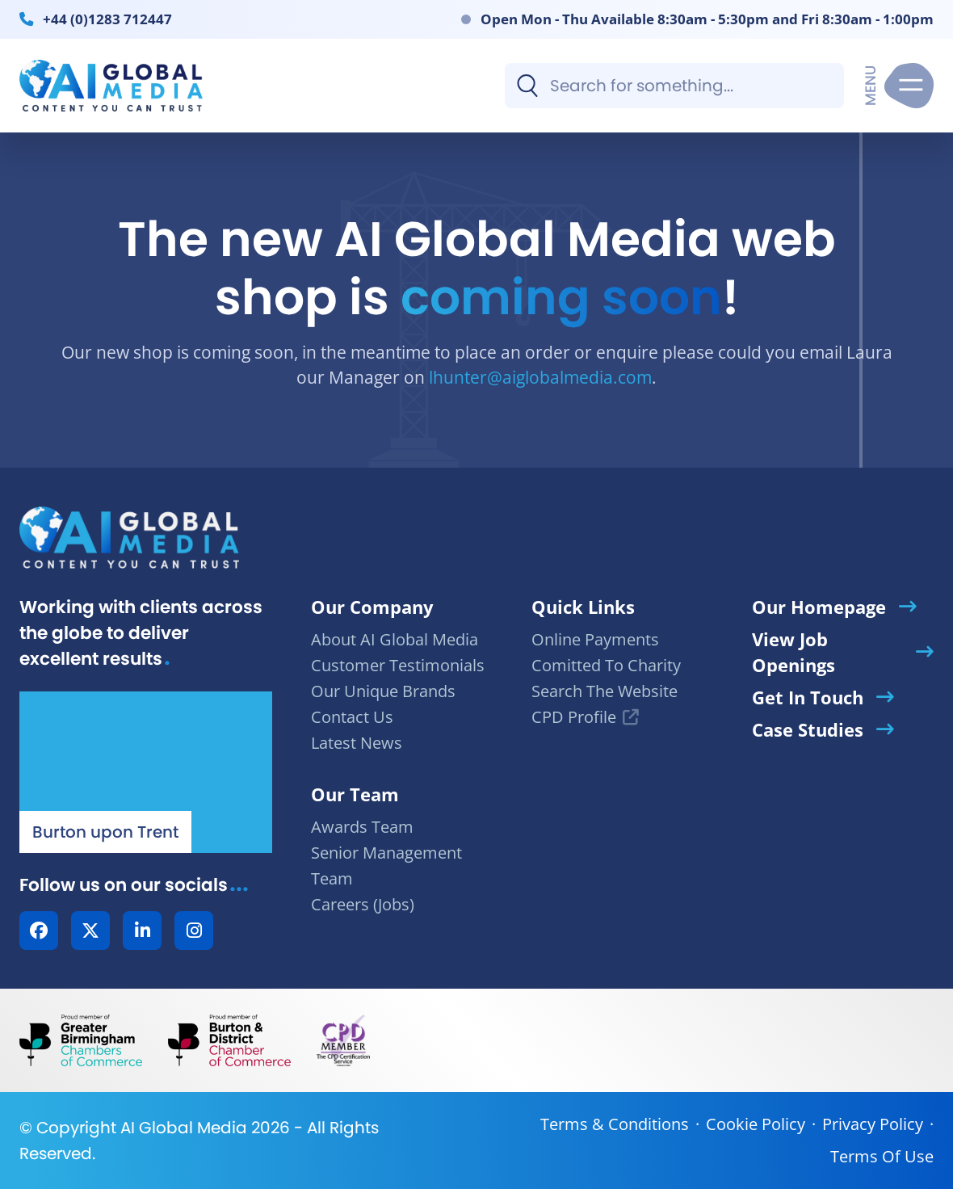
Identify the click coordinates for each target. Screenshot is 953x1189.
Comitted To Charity (606, 665)
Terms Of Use (882, 1156)
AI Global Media (183, 1127)
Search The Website (604, 691)
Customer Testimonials (398, 665)
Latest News (356, 743)
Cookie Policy (755, 1124)
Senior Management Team (386, 865)
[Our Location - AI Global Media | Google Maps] (145, 772)
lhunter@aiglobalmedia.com (540, 377)
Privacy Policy (872, 1124)
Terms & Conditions (614, 1124)
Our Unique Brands (383, 691)
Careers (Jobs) (362, 904)
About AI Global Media (394, 639)
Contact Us (352, 717)
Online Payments (595, 639)
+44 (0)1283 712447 (107, 18)
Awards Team (362, 827)
